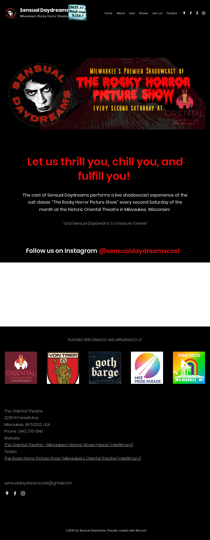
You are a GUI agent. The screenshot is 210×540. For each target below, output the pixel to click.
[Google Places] (184, 13)
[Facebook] (191, 13)
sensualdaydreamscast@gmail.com (38, 483)
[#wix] (184, 251)
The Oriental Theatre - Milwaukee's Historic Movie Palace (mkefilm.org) (68, 444)
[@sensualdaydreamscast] (139, 251)
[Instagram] (203, 13)
